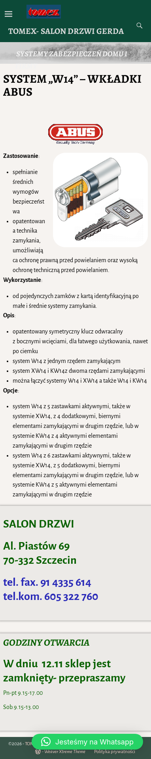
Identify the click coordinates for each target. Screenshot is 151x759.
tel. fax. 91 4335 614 (47, 582)
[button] (87, 742)
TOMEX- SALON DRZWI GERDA (66, 31)
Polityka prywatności (114, 751)
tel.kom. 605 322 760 (50, 596)
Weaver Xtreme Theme (64, 751)
